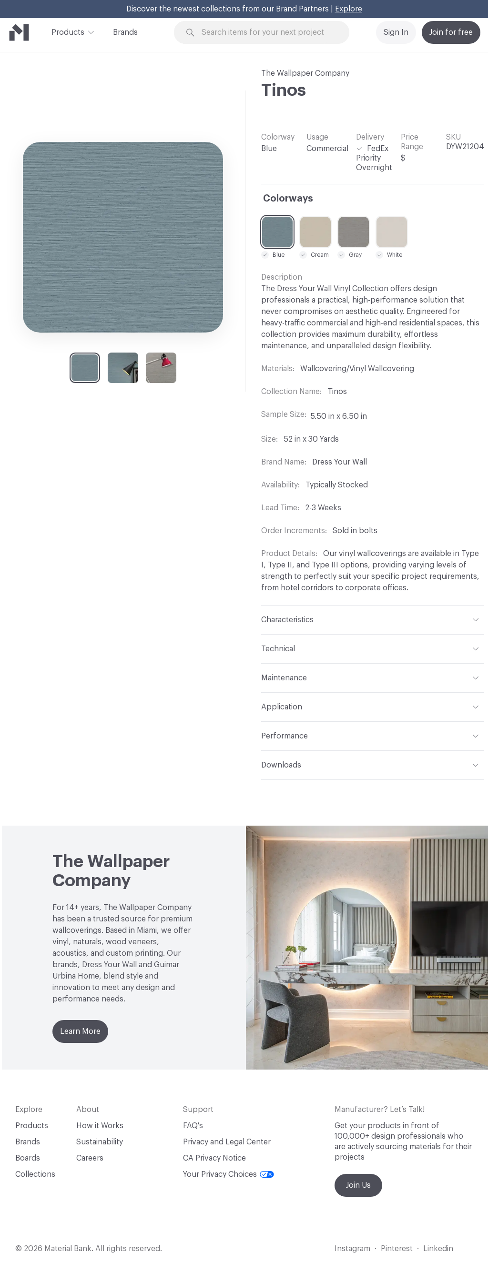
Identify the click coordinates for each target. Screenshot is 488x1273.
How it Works (99, 1126)
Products (67, 31)
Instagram (352, 1249)
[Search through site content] (267, 32)
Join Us (358, 1185)
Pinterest (397, 1249)
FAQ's (193, 1126)
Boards (27, 1158)
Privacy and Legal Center (227, 1142)
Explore (348, 9)
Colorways (288, 198)
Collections (35, 1174)
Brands (125, 32)
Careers (89, 1158)
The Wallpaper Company (305, 73)
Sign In (396, 32)
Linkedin (438, 1249)
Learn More (80, 1031)
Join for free (451, 32)
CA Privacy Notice (214, 1158)
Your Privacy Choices (228, 1174)
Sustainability (99, 1142)
